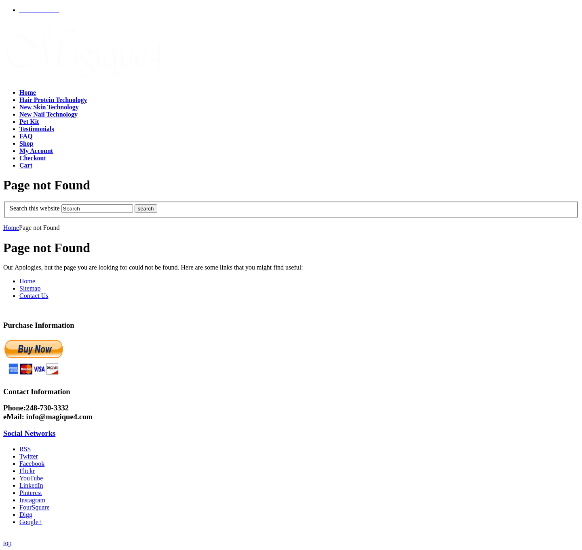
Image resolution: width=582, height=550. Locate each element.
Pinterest (30, 492)
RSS (25, 449)
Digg (25, 514)
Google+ (30, 521)
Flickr (27, 470)
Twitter (28, 456)
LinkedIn (31, 485)
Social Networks (29, 433)
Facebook (31, 463)
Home (11, 227)
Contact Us (33, 295)
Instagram (32, 500)
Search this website (35, 208)
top (7, 542)
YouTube (31, 478)
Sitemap (29, 288)
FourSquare (34, 507)
